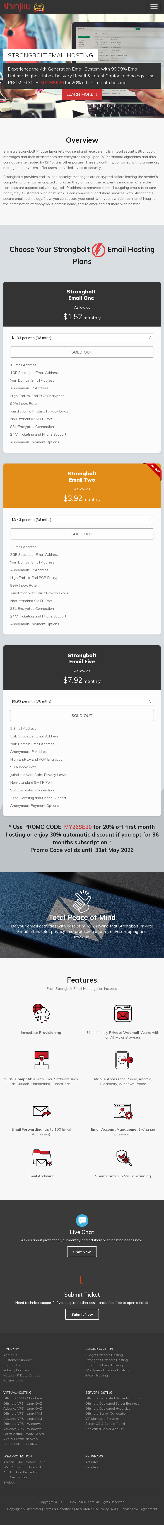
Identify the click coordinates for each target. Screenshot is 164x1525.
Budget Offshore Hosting (104, 1355)
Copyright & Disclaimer (24, 1509)
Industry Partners (16, 1370)
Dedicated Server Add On (104, 1429)
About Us (10, 1355)
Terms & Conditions (58, 1509)
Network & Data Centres (21, 1375)
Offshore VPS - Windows (22, 1424)
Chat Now (82, 1251)
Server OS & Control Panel (105, 1424)
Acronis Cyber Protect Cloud (24, 1462)
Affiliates (92, 1462)
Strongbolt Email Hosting (104, 1365)
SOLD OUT (82, 352)
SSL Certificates (15, 1477)
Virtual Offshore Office (20, 1444)
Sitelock (9, 1482)
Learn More (82, 94)
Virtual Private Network (20, 1439)
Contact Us (11, 1365)
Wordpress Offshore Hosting (107, 1370)
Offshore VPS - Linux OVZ (22, 1403)
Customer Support (17, 1360)
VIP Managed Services (102, 1419)
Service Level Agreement (139, 1509)
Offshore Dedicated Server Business (112, 1403)
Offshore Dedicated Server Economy (112, 1398)
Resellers (92, 1467)
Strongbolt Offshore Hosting (106, 1360)
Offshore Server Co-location (106, 1413)
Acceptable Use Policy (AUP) (97, 1509)
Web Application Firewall (22, 1467)
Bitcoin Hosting (96, 1375)
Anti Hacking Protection (21, 1472)
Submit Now (82, 1314)
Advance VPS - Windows (22, 1429)
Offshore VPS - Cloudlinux (22, 1398)
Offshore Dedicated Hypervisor (108, 1408)
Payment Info (13, 1380)
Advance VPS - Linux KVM (22, 1419)
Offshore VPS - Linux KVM (22, 1413)
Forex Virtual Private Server (23, 1434)
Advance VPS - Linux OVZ (22, 1408)
